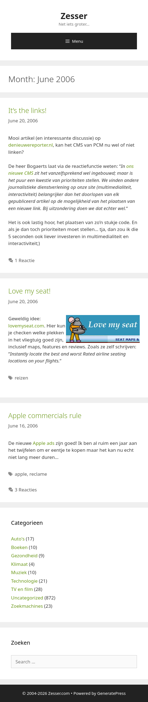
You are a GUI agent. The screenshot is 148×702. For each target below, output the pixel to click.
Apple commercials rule (44, 415)
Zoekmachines (27, 606)
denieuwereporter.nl (30, 145)
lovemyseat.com (26, 325)
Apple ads (43, 443)
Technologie (24, 581)
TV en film (22, 589)
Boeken (19, 547)
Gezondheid (24, 555)
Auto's (18, 539)
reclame (38, 474)
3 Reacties (26, 489)
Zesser (74, 15)
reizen (21, 378)
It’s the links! (27, 110)
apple (21, 474)
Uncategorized (27, 598)
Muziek (19, 572)
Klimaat (19, 564)
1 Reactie (25, 260)
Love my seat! (29, 290)
